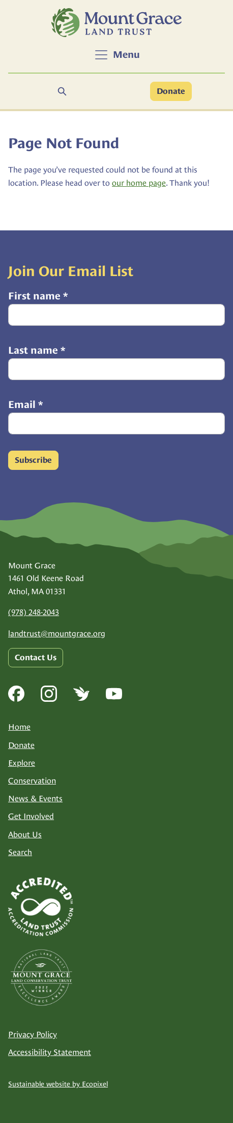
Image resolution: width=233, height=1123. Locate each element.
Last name (36, 350)
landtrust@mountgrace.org (56, 633)
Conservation (32, 781)
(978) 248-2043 (33, 612)
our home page (139, 183)
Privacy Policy (32, 1034)
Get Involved (31, 816)
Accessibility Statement (49, 1052)
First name (38, 295)
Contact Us (35, 657)
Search (20, 852)
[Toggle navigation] (117, 54)
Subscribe (33, 460)
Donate (171, 91)
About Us (25, 834)
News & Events (35, 798)
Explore (21, 763)
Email (25, 404)
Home (19, 727)
